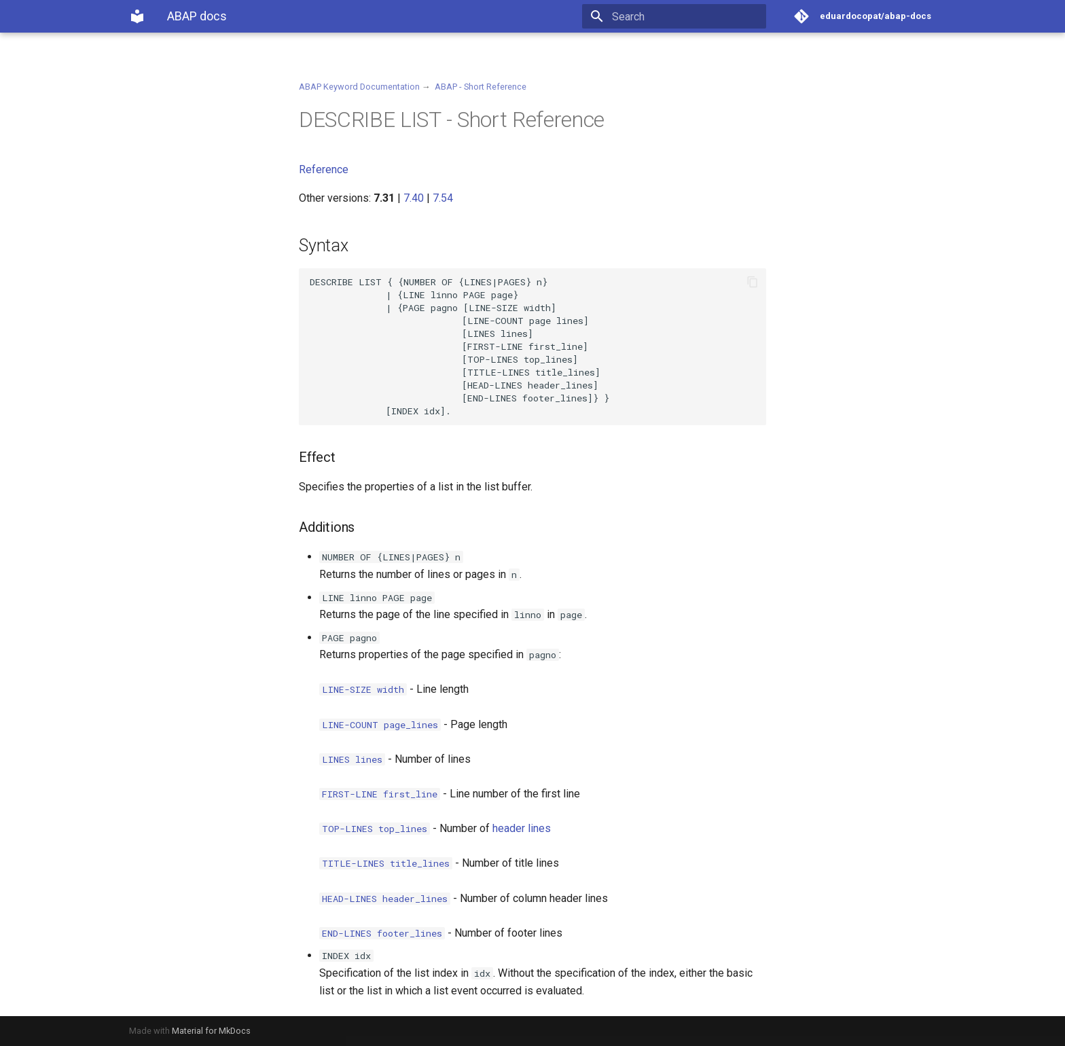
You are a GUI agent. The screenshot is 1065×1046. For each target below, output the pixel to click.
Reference (323, 169)
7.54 (443, 198)
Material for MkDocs (211, 1031)
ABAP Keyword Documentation (359, 87)
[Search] (686, 16)
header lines (521, 828)
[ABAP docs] (137, 16)
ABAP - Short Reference (480, 87)
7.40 (413, 198)
